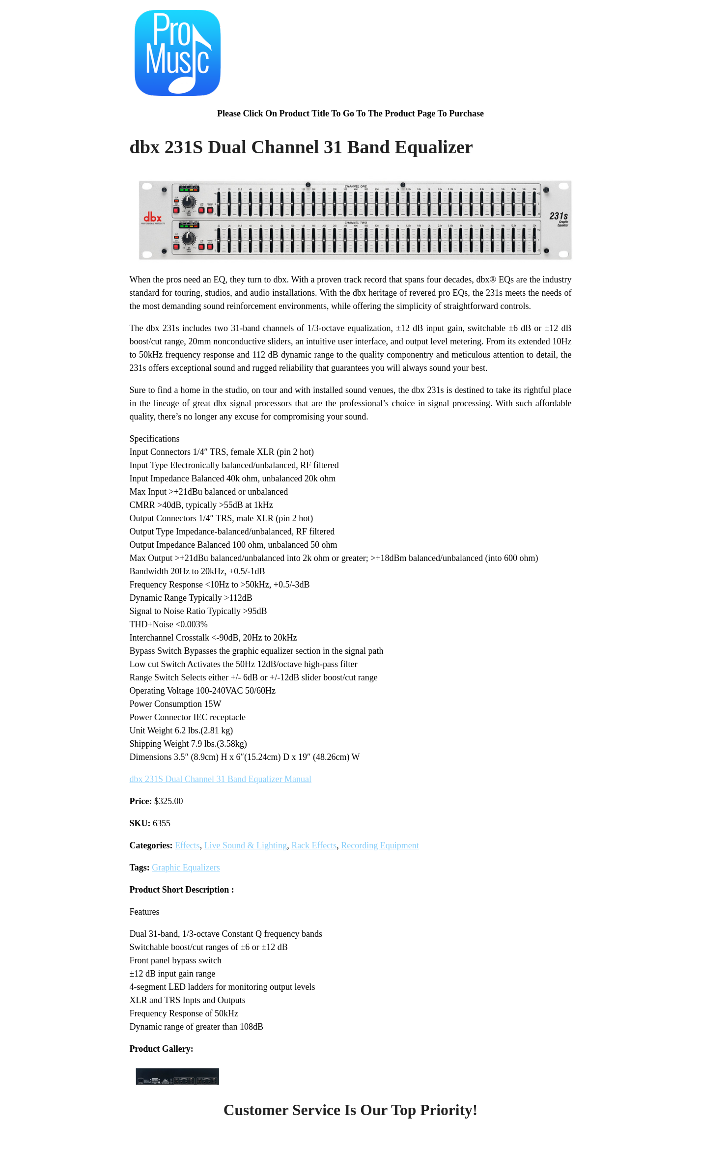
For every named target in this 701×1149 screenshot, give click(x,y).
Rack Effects (313, 845)
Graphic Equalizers (186, 867)
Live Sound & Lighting (245, 845)
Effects (187, 845)
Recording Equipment (380, 845)
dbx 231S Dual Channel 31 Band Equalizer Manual (220, 779)
